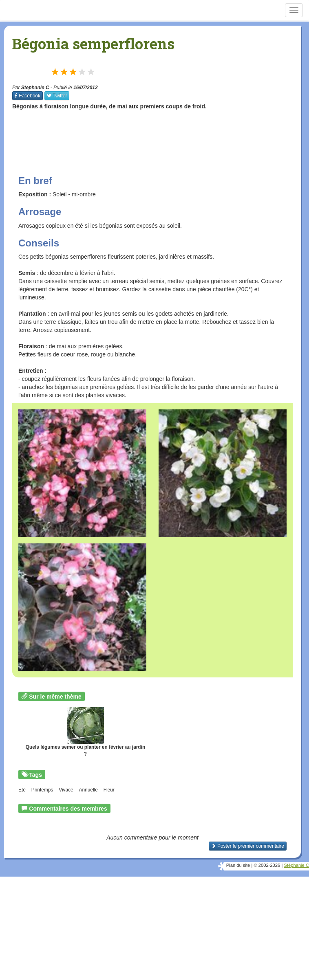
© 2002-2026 (267, 865)
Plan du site (238, 865)
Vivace (66, 790)
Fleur (109, 790)
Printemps (42, 790)
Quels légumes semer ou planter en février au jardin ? (85, 732)
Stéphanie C (296, 865)
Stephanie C (35, 87)
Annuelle (88, 790)
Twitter (57, 96)
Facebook (27, 96)
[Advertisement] (160, 135)
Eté (22, 790)
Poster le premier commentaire (247, 846)
